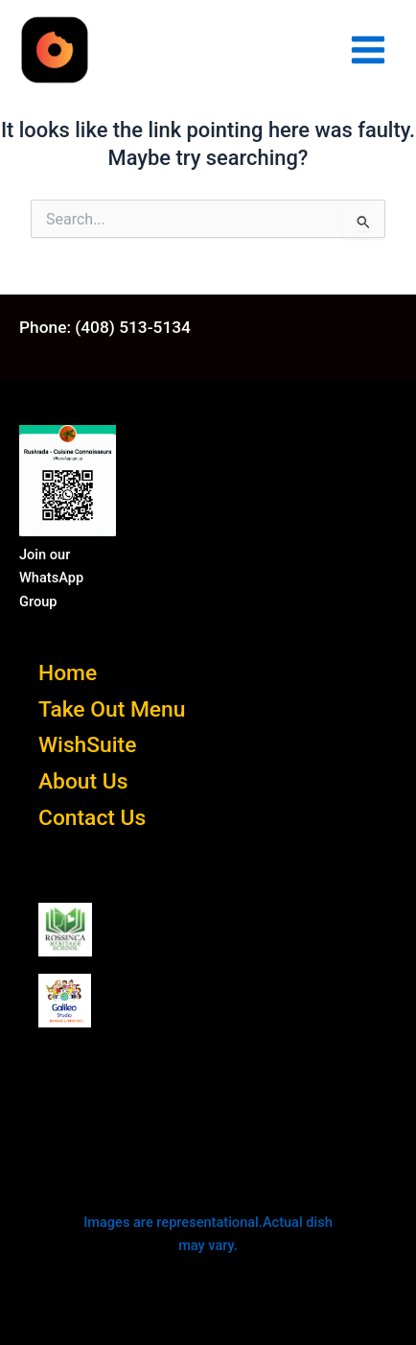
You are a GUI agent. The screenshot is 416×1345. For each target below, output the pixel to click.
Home (67, 673)
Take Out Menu (111, 709)
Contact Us (92, 818)
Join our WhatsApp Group (51, 577)
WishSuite (87, 745)
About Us (82, 781)
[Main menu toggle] (368, 50)
